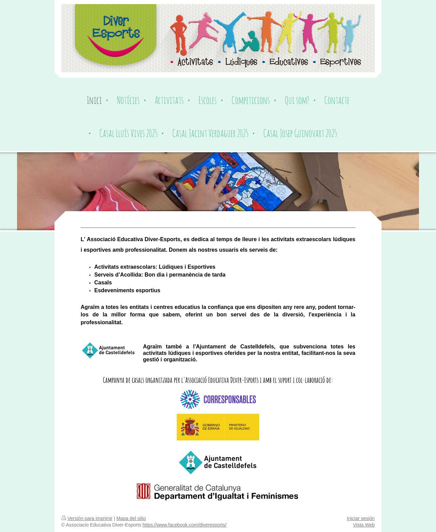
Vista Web (364, 525)
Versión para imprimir (86, 518)
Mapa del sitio (131, 518)
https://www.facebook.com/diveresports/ (184, 525)
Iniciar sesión (361, 518)
